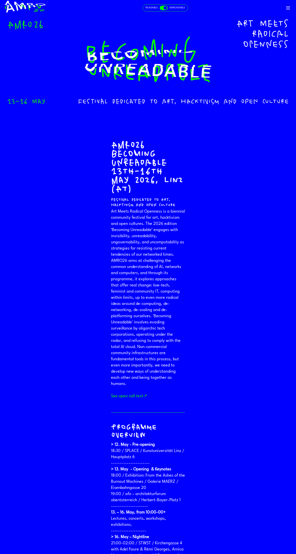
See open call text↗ (129, 396)
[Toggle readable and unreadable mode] (165, 7)
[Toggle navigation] (288, 8)
